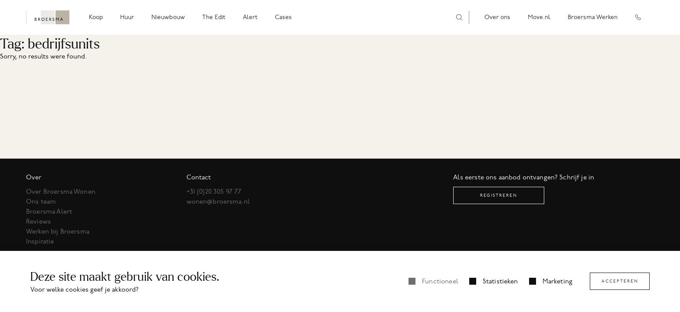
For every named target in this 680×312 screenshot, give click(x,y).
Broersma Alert (49, 211)
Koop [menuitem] (96, 17)
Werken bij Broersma (57, 231)
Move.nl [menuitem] (539, 17)
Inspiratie (40, 241)
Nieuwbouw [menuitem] (168, 17)
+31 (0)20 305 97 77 (214, 191)
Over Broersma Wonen (60, 191)
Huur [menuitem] (127, 17)
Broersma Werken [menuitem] (593, 17)
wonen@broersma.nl (218, 201)
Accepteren (620, 281)
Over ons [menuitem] (497, 17)
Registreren (498, 195)
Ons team (41, 201)
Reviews (38, 221)
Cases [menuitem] (283, 17)
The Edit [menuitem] (214, 17)
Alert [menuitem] (250, 17)
